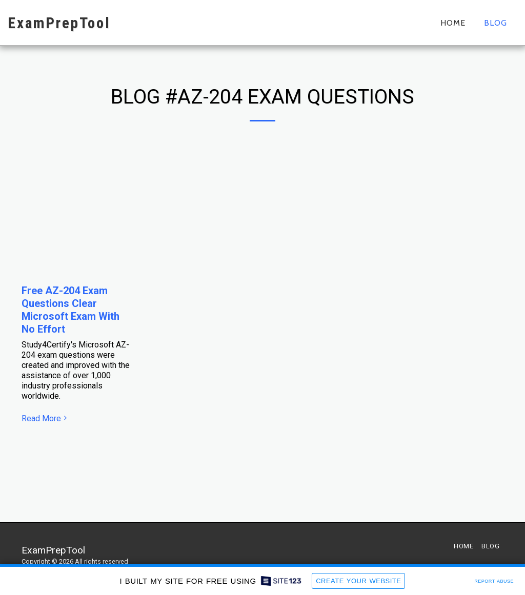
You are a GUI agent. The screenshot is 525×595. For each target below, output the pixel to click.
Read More (45, 418)
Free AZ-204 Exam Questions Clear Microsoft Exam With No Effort (70, 309)
